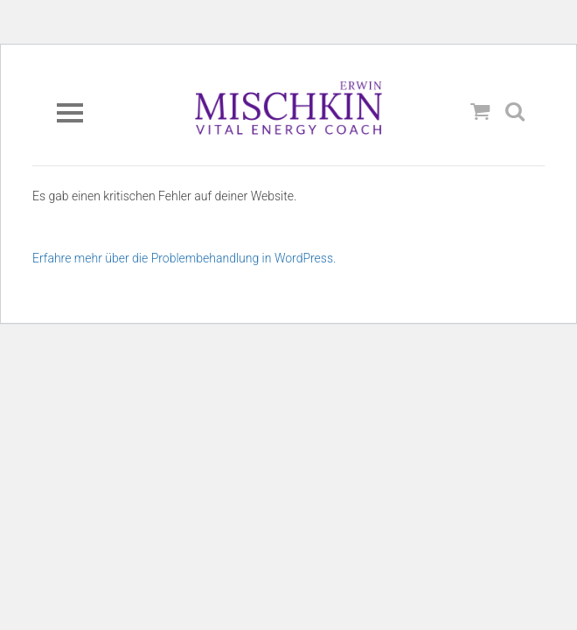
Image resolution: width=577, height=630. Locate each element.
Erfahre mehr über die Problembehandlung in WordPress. (184, 258)
